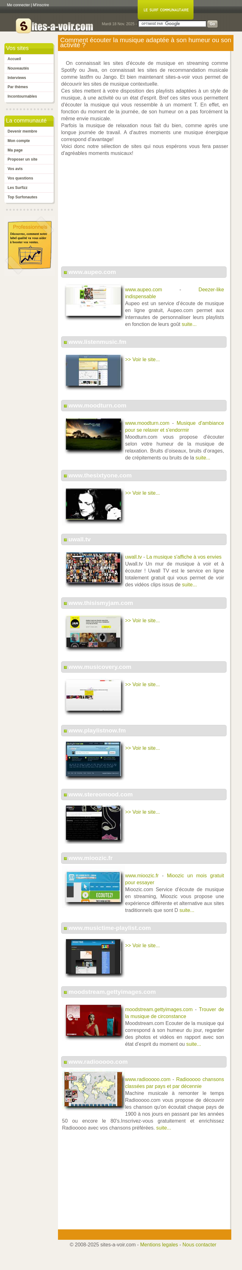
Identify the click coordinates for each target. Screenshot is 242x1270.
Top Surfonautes (22, 197)
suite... (189, 324)
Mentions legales (159, 1244)
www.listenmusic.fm (97, 342)
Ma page (15, 150)
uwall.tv (79, 539)
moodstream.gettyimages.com (112, 991)
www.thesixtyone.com (100, 475)
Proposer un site (22, 159)
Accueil (14, 59)
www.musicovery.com (99, 666)
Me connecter (18, 5)
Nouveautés (18, 68)
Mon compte (19, 141)
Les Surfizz (17, 187)
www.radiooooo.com (98, 1061)
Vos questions (20, 178)
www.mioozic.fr (90, 858)
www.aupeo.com (92, 272)
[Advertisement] (145, 215)
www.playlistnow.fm (97, 730)
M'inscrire (41, 5)
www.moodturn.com (97, 405)
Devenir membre (22, 131)
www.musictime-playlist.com (109, 928)
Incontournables (22, 96)
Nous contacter (199, 1244)
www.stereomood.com (100, 794)
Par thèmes (18, 87)
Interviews (17, 78)
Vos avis (15, 169)
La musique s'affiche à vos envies (184, 557)
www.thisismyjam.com (100, 603)
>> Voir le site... (142, 359)
